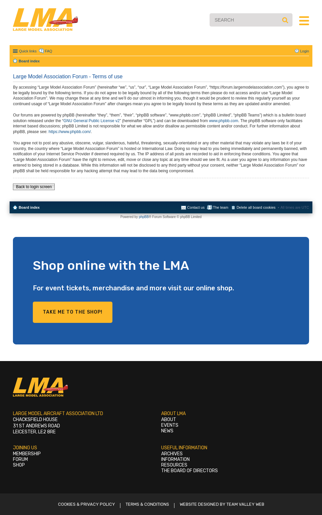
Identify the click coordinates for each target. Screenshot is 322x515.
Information (175, 459)
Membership (27, 454)
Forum (20, 459)
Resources (174, 465)
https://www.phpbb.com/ (70, 131)
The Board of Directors (189, 471)
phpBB (144, 217)
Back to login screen (34, 186)
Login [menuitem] (304, 51)
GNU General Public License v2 (91, 120)
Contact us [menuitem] (196, 207)
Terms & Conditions (147, 504)
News (167, 431)
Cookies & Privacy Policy (86, 504)
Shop (19, 465)
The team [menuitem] (220, 207)
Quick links (27, 51)
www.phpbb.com (223, 120)
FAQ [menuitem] (48, 51)
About (168, 419)
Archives (172, 454)
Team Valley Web (245, 504)
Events (169, 425)
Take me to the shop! (72, 312)
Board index (29, 207)
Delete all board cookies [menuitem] (255, 207)
